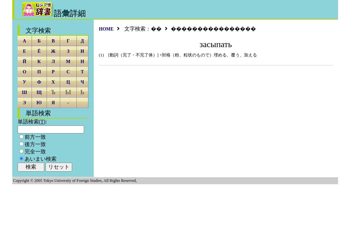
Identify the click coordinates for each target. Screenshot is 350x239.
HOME (106, 29)
